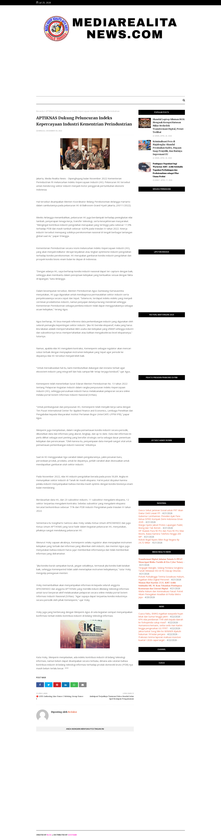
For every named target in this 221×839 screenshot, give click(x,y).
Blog (49, 835)
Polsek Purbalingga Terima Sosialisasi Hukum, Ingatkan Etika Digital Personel (161, 578)
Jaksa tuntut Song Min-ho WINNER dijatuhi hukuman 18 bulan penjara (159, 633)
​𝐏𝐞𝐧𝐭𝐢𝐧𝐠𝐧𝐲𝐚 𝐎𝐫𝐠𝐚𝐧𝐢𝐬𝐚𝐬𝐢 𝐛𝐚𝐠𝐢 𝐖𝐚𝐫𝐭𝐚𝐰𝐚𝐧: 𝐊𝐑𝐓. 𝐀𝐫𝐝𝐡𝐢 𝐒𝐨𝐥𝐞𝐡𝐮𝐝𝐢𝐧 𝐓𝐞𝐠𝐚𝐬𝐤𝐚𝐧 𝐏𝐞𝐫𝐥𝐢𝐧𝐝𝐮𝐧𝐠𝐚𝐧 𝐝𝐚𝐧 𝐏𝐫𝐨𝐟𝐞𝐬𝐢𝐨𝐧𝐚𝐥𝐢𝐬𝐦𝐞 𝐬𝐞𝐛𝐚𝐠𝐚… (168, 170)
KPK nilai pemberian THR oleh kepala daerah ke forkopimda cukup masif (160, 621)
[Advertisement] (110, 70)
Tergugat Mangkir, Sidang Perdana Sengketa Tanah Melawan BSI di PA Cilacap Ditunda (160, 569)
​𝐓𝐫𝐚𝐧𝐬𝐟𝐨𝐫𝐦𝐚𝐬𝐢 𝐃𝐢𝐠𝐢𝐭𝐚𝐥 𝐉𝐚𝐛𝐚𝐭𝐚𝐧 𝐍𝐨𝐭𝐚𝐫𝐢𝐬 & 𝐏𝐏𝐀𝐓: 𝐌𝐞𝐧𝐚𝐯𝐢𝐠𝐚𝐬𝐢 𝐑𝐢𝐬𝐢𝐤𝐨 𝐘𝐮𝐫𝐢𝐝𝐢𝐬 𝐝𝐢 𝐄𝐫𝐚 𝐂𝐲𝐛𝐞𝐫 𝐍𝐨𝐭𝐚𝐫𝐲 (160, 560)
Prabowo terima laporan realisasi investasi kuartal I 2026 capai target (159, 639)
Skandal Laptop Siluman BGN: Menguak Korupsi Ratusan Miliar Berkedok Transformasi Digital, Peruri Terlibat (169, 126)
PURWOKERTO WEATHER (161, 680)
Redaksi (72, 712)
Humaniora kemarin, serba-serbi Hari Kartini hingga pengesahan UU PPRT (160, 627)
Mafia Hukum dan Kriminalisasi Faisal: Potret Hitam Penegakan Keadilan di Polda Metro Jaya (160, 594)
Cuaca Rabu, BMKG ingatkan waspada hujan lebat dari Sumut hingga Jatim (160, 615)
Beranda (40, 111)
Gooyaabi (72, 835)
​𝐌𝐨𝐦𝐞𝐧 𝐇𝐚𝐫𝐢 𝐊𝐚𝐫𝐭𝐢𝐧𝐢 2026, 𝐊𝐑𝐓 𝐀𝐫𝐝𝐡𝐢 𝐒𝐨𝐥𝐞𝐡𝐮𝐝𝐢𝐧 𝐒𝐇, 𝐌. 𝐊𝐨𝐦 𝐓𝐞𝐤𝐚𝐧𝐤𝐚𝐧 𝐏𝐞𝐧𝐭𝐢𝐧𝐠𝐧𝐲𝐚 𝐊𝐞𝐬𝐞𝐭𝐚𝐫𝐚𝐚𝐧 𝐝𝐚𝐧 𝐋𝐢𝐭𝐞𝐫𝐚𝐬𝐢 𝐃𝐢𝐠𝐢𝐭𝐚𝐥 (160, 585)
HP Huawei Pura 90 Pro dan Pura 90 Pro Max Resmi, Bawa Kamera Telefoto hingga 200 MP (161, 533)
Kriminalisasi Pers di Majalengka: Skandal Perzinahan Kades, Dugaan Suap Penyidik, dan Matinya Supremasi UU (167, 148)
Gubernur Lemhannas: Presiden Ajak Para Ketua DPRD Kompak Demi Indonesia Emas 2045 (160, 519)
